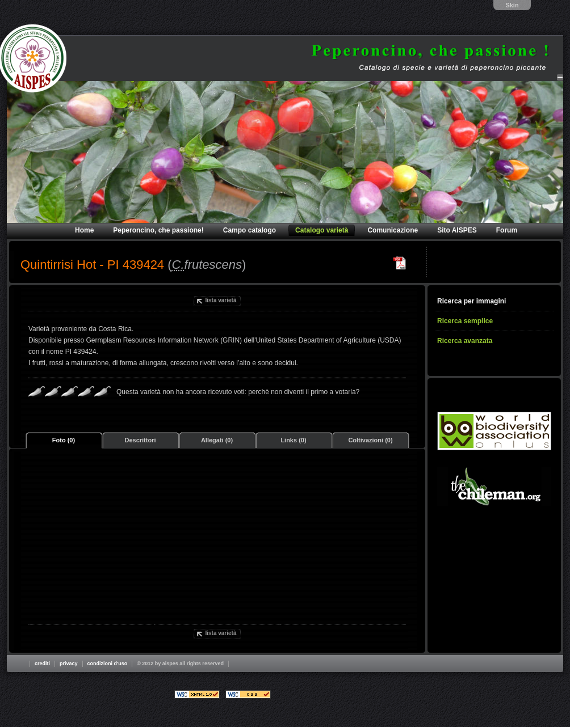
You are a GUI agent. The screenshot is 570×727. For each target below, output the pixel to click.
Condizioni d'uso (107, 663)
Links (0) (293, 440)
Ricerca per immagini (471, 301)
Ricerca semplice (465, 321)
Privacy (69, 663)
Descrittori (140, 440)
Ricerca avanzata (464, 341)
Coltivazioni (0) (370, 440)
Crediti (42, 663)
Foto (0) (63, 440)
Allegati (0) (217, 440)
